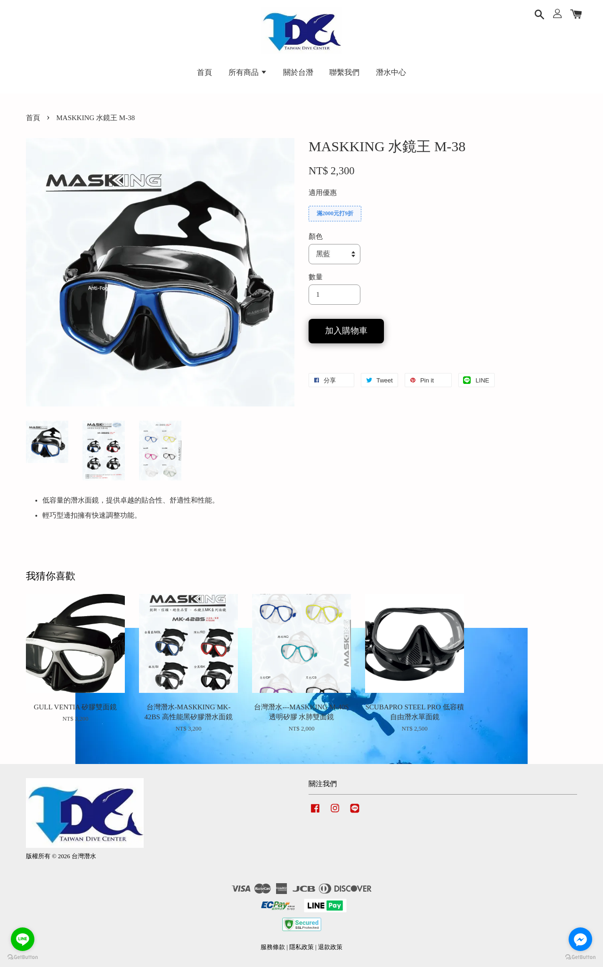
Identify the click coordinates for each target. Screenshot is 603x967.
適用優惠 (323, 192)
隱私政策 (301, 947)
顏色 (316, 236)
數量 (316, 277)
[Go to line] (22, 939)
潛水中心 (391, 72)
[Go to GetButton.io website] (580, 957)
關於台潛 (298, 72)
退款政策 (330, 947)
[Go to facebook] (580, 939)
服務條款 (273, 947)
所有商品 (247, 72)
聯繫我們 (344, 72)
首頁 (204, 72)
